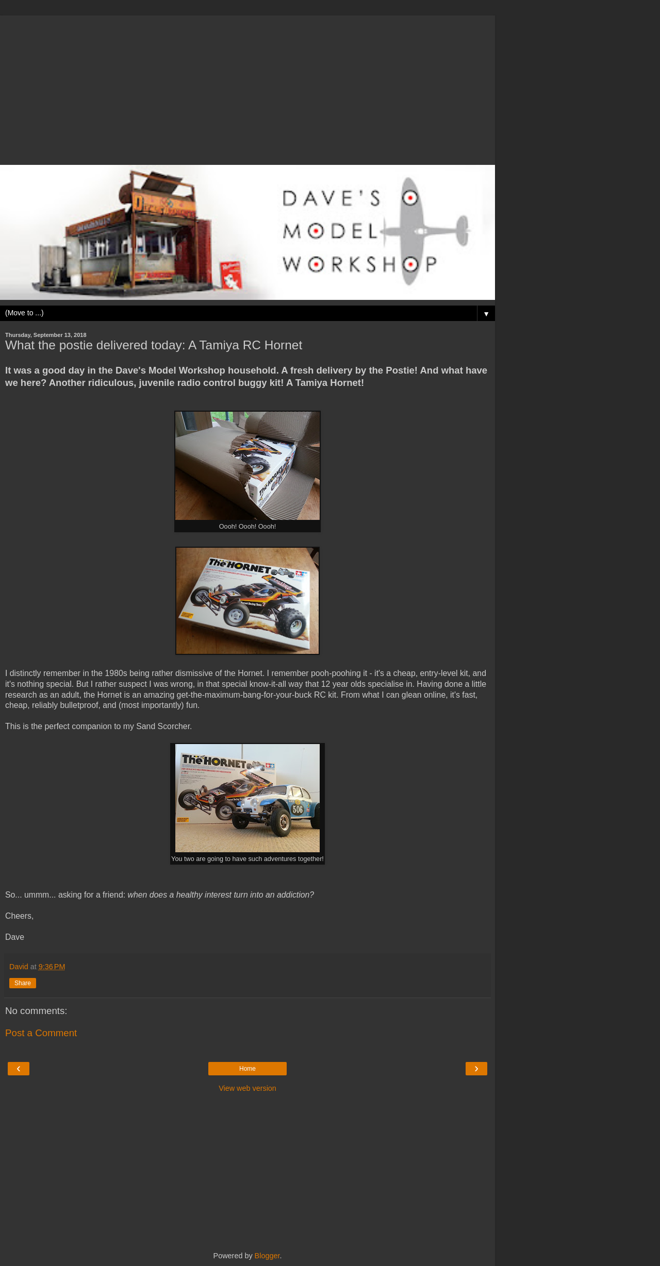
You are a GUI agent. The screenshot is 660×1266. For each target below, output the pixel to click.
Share (22, 983)
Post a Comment (41, 1032)
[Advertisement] (247, 87)
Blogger (267, 1256)
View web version (247, 1088)
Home (247, 1068)
